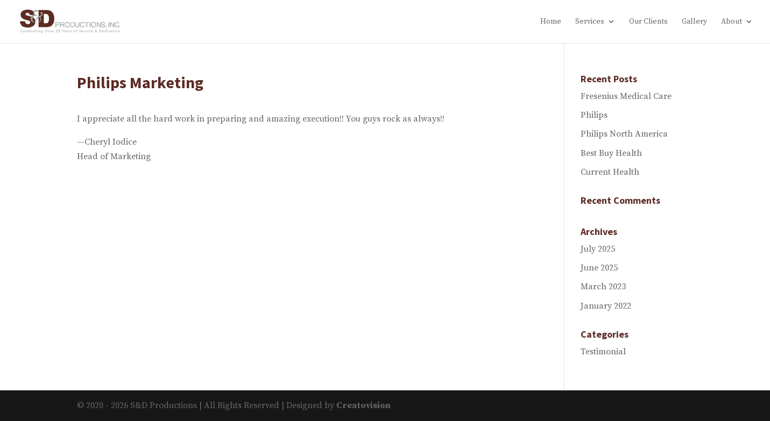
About (731, 22)
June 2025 (599, 267)
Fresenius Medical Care (626, 96)
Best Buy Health (611, 153)
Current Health (610, 172)
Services (589, 22)
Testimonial (603, 351)
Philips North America (624, 134)
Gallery (694, 22)
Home (550, 22)
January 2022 (606, 306)
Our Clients (648, 22)
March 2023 (603, 286)
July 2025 (598, 249)
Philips (594, 115)
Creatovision (363, 405)
